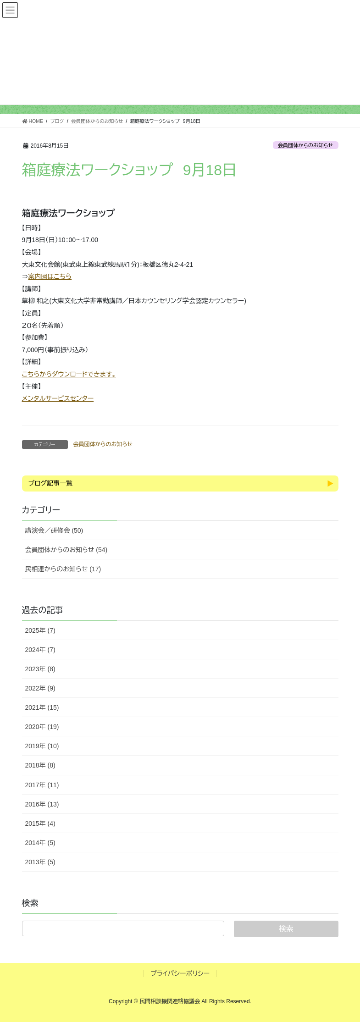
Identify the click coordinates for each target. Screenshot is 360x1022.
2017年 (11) (42, 785)
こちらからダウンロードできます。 (69, 374)
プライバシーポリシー (180, 973)
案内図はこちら (50, 276)
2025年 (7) (40, 630)
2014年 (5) (40, 842)
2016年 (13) (42, 804)
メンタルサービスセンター (58, 398)
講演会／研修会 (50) (54, 530)
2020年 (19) (42, 726)
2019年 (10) (42, 746)
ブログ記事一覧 (50, 483)
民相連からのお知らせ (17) (63, 569)
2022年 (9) (40, 688)
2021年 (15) (42, 707)
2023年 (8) (40, 669)
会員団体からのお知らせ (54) (66, 549)
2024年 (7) (40, 649)
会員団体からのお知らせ (305, 145)
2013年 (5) (40, 862)
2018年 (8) (40, 765)
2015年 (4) (40, 823)
